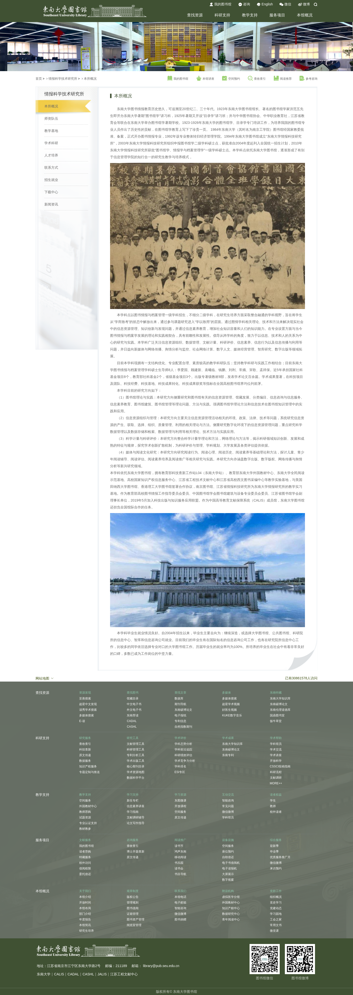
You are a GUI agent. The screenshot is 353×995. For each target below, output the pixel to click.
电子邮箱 (180, 902)
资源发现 (85, 692)
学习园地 (276, 913)
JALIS (102, 974)
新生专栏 (133, 800)
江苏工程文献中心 (124, 974)
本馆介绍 (85, 896)
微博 (304, 4)
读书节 (179, 845)
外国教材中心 (88, 806)
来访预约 (276, 868)
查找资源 (195, 15)
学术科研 (51, 143)
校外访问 (85, 862)
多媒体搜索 (86, 715)
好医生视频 (229, 709)
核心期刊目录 (135, 766)
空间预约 (231, 78)
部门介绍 (85, 913)
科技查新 (85, 749)
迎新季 (274, 845)
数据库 (179, 698)
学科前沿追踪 (183, 749)
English (265, 4)
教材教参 (85, 828)
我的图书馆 (220, 4)
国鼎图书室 (277, 715)
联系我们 (180, 891)
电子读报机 (229, 868)
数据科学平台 (135, 777)
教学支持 (250, 15)
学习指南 (133, 811)
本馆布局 (85, 908)
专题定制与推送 (89, 772)
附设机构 (228, 891)
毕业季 (274, 851)
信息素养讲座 (135, 806)
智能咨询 (228, 800)
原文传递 (85, 755)
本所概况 (90, 78)
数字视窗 (228, 879)
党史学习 (276, 902)
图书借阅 (133, 908)
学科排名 (180, 766)
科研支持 (222, 15)
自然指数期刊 (183, 726)
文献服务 (85, 840)
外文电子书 (134, 709)
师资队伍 (51, 118)
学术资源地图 (135, 772)
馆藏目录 (133, 698)
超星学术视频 (231, 704)
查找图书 (133, 692)
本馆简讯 (85, 925)
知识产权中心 (231, 908)
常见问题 (228, 806)
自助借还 (228, 857)
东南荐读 (133, 715)
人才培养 (51, 155)
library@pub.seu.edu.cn (161, 966)
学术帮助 (276, 738)
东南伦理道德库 (280, 709)
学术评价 (180, 738)
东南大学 (43, 974)
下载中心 (51, 192)
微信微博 (228, 811)
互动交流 (228, 794)
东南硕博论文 (183, 709)
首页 (39, 78)
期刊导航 (180, 704)
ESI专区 (180, 772)
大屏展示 (228, 874)
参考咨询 (308, 78)
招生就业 (51, 180)
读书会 (179, 868)
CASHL (132, 726)
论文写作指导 (135, 823)
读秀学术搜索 (88, 709)
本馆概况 (305, 15)
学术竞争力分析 (185, 760)
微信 (285, 4)
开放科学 (276, 760)
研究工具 (133, 738)
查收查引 (257, 78)
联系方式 (51, 167)
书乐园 (179, 862)
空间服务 (85, 800)
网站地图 (45, 678)
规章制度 (133, 891)
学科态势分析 (183, 743)
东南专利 (228, 755)
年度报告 (85, 919)
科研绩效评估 (183, 755)
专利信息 (180, 721)
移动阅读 (180, 857)
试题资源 (85, 817)
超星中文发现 (88, 704)
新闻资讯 (51, 204)
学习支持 (133, 794)
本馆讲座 (205, 78)
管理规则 (133, 902)
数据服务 (85, 760)
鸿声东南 (180, 851)
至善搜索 (85, 698)
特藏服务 (85, 857)
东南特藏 (276, 692)
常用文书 (276, 925)
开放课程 (180, 806)
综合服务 (276, 840)
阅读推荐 (283, 78)
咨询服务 (133, 840)
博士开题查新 (135, 851)
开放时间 (85, 902)
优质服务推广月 (280, 857)
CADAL (132, 721)
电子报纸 (180, 715)
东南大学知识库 (280, 698)
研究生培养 (86, 930)
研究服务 (85, 738)
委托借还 (85, 874)
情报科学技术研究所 (63, 78)
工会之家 (276, 919)
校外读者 (276, 811)
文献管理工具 (135, 743)
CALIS (59, 974)
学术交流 (276, 749)
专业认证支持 (88, 823)
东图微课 (180, 800)
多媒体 (226, 692)
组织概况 (276, 896)
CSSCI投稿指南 (280, 766)
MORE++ (276, 783)
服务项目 (277, 15)
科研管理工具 (135, 749)
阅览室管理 (134, 925)
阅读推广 (180, 840)
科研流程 (276, 772)
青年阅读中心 (231, 919)
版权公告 (133, 896)
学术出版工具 (135, 760)
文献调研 (276, 777)
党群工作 (276, 891)
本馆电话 (180, 896)
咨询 (244, 4)
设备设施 (228, 840)
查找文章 (180, 692)
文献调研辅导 (135, 817)
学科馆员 (276, 743)
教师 (273, 806)
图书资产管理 (135, 919)
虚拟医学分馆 (231, 896)
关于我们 (85, 891)
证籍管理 (133, 913)
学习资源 (180, 794)
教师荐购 (85, 811)
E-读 (82, 721)
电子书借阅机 (231, 862)
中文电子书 (134, 704)
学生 (273, 800)
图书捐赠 (180, 919)
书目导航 (180, 874)
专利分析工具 (135, 755)
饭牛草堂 (276, 721)
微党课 (274, 930)
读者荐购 (85, 851)
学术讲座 (276, 755)
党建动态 (276, 908)
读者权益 (276, 794)
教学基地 (51, 131)
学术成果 (228, 738)
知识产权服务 (88, 766)
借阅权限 (85, 868)
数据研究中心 (231, 913)
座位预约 (228, 851)
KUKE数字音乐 (232, 715)
